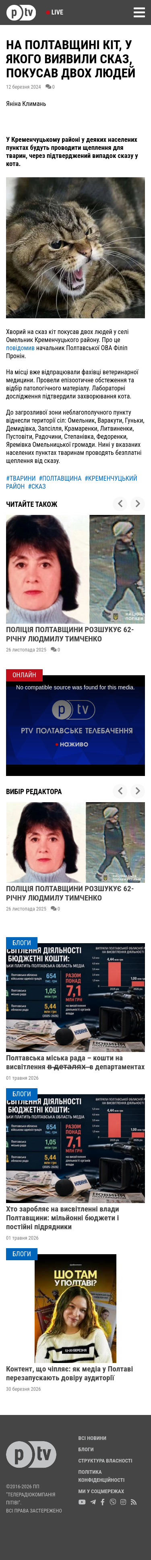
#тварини (21, 478)
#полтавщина (60, 478)
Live (54, 12)
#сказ (37, 486)
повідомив (20, 348)
